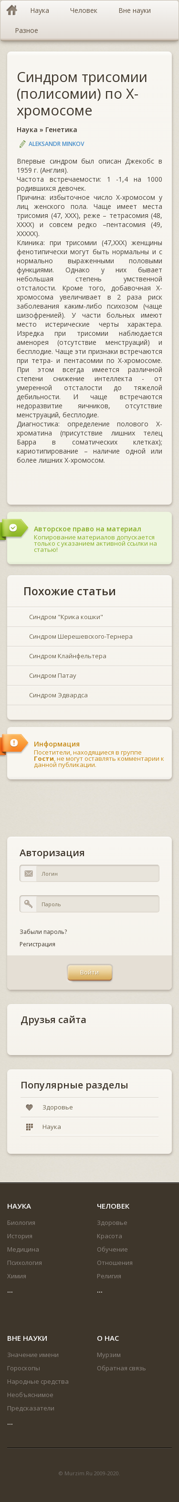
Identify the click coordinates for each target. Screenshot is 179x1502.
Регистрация (37, 944)
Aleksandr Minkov (56, 144)
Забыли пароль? (43, 932)
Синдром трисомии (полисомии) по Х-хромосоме (82, 93)
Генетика (61, 129)
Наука (27, 129)
